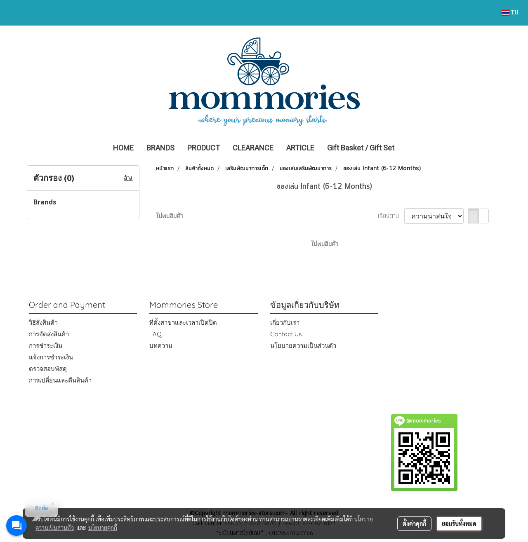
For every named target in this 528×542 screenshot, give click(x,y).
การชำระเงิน (45, 346)
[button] (413, 148)
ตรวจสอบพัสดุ (48, 369)
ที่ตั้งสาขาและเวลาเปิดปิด (183, 322)
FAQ (155, 334)
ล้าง (128, 178)
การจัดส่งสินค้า (49, 334)
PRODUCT (203, 147)
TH (510, 12)
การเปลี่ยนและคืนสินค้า (60, 380)
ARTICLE (300, 147)
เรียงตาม (391, 216)
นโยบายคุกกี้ (102, 527)
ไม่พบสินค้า (169, 216)
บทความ (160, 346)
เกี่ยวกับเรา (284, 322)
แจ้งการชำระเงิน (51, 357)
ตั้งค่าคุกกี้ (414, 523)
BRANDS (160, 147)
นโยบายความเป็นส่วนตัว (303, 346)
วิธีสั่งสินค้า (43, 322)
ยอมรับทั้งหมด (459, 523)
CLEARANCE (253, 147)
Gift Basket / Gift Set (360, 147)
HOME (123, 147)
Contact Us (286, 334)
